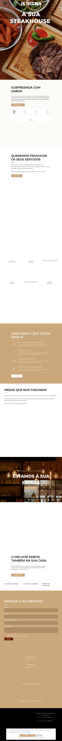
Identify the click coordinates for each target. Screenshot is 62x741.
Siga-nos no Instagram (30, 584)
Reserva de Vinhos (24, 351)
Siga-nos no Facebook (11, 584)
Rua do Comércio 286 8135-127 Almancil (31, 701)
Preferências (34, 738)
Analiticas (27, 738)
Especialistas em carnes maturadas (31, 342)
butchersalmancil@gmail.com (31, 684)
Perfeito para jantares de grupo (30, 367)
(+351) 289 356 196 (31, 664)
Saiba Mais (28, 732)
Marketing (41, 738)
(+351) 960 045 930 (31, 657)
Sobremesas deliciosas (26, 359)
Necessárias (21, 738)
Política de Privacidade (19, 636)
